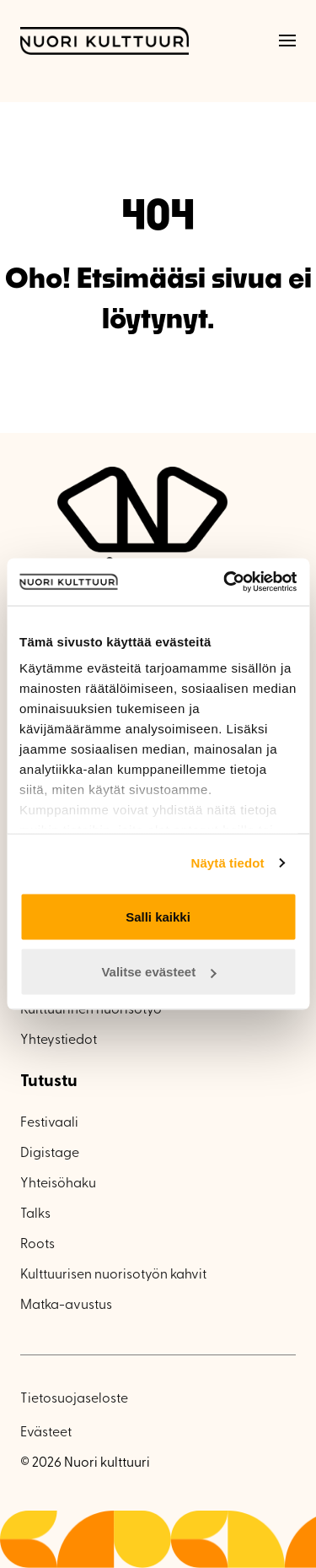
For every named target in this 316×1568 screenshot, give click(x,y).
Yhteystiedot (58, 1040)
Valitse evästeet (158, 972)
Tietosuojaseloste (74, 1399)
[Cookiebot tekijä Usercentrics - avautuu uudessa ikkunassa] (225, 582)
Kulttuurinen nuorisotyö (91, 1010)
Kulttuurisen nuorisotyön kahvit (113, 1275)
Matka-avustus (66, 1305)
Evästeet (46, 1433)
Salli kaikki (158, 916)
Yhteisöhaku (58, 1184)
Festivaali (49, 1123)
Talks (35, 1214)
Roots (37, 1245)
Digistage (49, 1153)
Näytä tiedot (228, 863)
